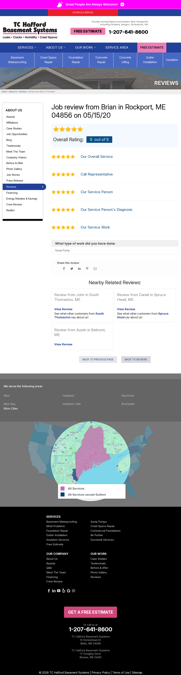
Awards (10, 116)
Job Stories (13, 174)
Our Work (85, 47)
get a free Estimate (90, 612)
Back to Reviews (136, 359)
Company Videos (16, 157)
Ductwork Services (102, 539)
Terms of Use (121, 672)
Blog (9, 139)
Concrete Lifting (125, 60)
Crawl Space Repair (48, 60)
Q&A (49, 567)
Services (27, 47)
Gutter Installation (150, 60)
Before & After (14, 163)
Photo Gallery (14, 168)
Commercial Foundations (105, 530)
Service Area (116, 47)
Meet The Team (15, 151)
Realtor (10, 210)
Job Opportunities (16, 134)
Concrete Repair (101, 60)
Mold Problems (55, 526)
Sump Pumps (98, 521)
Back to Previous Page (98, 359)
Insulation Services (57, 539)
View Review (63, 309)
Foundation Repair (76, 60)
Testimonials (13, 145)
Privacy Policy (101, 672)
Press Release (14, 180)
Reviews (11, 186)
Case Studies (14, 128)
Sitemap (137, 672)
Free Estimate (88, 31)
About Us (56, 47)
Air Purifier (96, 535)
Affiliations (12, 122)
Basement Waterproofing (61, 521)
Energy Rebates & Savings (21, 198)
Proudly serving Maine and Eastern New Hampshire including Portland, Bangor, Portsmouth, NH (120, 23)
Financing (11, 192)
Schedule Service (82, 12)
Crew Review (14, 204)
